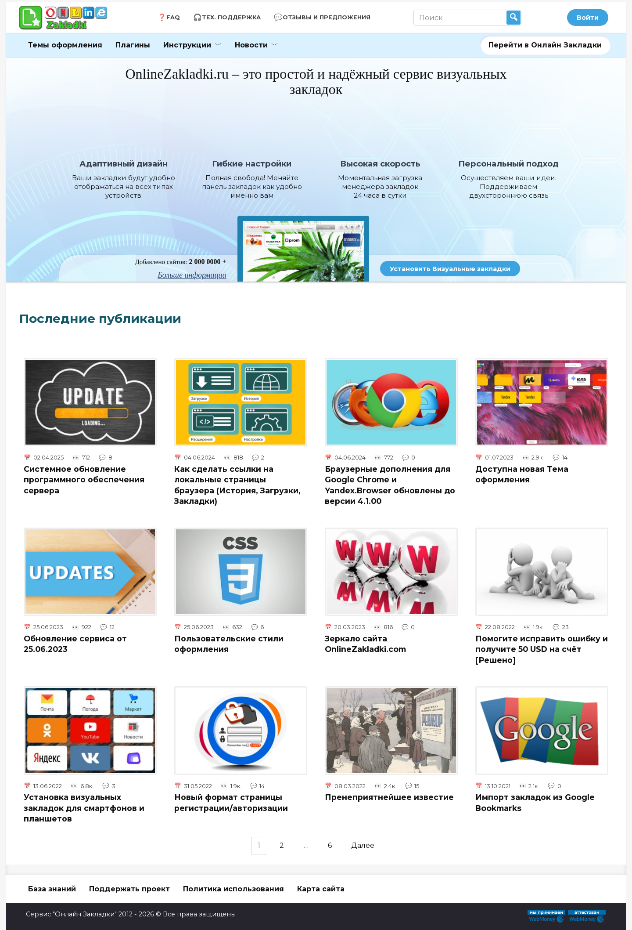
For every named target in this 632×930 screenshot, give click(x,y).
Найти (513, 18)
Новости (251, 45)
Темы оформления (65, 45)
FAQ (173, 17)
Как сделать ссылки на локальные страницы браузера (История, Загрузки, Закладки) (237, 485)
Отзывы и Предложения (326, 17)
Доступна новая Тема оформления (521, 474)
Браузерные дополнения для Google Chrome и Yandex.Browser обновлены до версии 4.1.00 (390, 485)
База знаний (52, 889)
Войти (588, 18)
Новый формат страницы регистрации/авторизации (231, 802)
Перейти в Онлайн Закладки (545, 45)
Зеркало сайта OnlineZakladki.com (365, 643)
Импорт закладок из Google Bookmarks (535, 802)
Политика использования (233, 889)
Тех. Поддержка (231, 17)
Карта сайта (321, 889)
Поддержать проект (129, 889)
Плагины (132, 45)
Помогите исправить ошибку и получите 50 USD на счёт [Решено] (541, 648)
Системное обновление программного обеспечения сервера (84, 479)
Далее (364, 846)
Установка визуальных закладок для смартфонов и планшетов (84, 807)
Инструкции (187, 45)
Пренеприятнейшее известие (389, 797)
